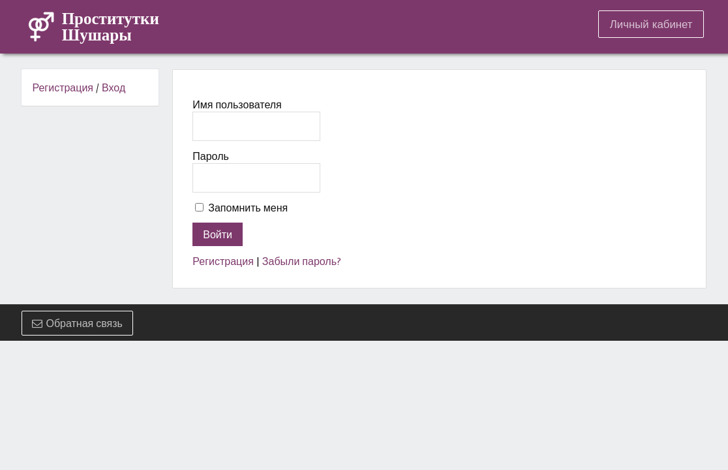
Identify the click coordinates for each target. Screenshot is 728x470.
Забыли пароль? (301, 261)
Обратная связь (77, 323)
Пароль (210, 156)
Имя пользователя (236, 104)
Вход (113, 87)
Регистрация (62, 87)
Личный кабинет (651, 24)
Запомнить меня (248, 207)
